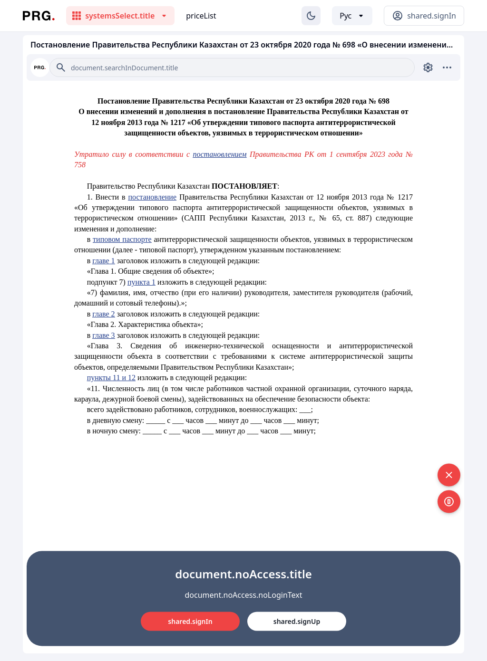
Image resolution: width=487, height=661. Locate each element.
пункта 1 (141, 282)
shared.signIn (190, 620)
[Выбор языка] (352, 15)
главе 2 (103, 314)
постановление (152, 197)
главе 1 (103, 261)
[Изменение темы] (311, 15)
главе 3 (103, 335)
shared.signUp (296, 620)
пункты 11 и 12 (111, 378)
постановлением (219, 154)
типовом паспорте (122, 239)
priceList (201, 15)
